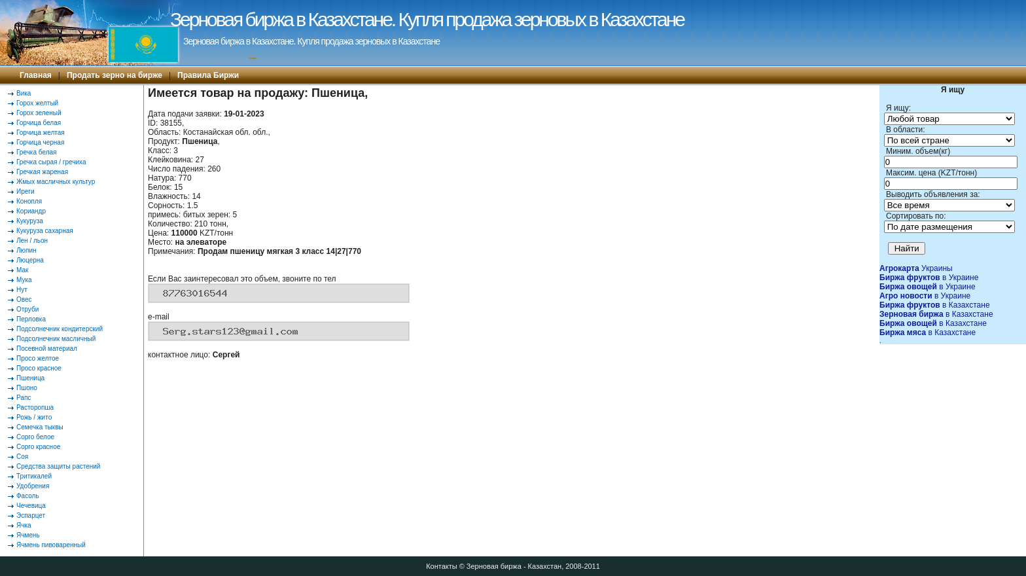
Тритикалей (34, 476)
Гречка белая (36, 152)
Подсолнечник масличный (56, 338)
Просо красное (39, 368)
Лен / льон (32, 240)
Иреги (25, 191)
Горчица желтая (40, 132)
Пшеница (30, 378)
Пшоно (26, 387)
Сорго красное (38, 446)
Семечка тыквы (39, 427)
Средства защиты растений (58, 466)
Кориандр (31, 211)
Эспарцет (30, 515)
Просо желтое (37, 358)
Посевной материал (46, 348)
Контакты (441, 566)
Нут (21, 289)
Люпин (26, 250)
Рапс (23, 397)
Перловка (31, 319)
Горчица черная (40, 142)
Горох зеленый (39, 113)
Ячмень (28, 535)
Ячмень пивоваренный (51, 545)
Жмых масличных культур (55, 181)
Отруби (27, 309)
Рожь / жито (34, 417)
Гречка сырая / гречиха (51, 162)
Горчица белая (38, 122)
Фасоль (27, 495)
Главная (36, 75)
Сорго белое (35, 437)
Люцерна (30, 260)
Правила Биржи (208, 75)
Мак (22, 270)
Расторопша (35, 407)
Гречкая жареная (42, 171)
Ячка (23, 525)
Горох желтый (37, 103)
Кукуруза (29, 221)
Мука (24, 279)
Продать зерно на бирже (114, 75)
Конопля (29, 201)
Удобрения (32, 486)
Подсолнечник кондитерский (59, 329)
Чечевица (31, 505)
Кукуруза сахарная (44, 230)
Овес (24, 299)
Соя (22, 456)
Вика (23, 93)
